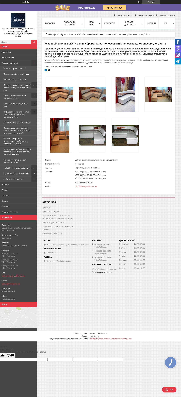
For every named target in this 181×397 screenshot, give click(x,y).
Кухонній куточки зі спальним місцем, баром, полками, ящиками (57, 217)
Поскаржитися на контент (100, 339)
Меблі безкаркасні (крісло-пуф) (17, 168)
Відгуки (5, 201)
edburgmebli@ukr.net (11, 284)
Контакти (109, 23)
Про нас (5, 195)
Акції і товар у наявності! (15, 68)
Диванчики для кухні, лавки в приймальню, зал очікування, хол (17, 87)
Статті (4, 190)
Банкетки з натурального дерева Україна (15, 161)
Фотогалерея (8, 57)
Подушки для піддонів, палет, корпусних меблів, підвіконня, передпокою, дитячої (17, 130)
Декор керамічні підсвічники (16, 74)
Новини (5, 184)
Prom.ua (104, 334)
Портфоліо (6, 52)
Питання (5, 206)
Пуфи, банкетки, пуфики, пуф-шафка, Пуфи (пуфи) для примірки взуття (17, 114)
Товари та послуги (10, 63)
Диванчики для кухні (52, 233)
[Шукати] (34, 42)
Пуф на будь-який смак (53, 222)
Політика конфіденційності (121, 339)
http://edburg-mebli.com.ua (13, 276)
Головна (50, 23)
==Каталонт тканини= (13, 179)
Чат (169, 389)
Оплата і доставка (10, 212)
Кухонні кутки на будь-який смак (16, 105)
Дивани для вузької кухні (15, 79)
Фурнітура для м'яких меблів (16, 173)
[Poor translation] (10, 355)
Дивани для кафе (51, 211)
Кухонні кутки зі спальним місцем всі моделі (15, 96)
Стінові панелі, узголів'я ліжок (17, 122)
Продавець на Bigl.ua (90, 336)
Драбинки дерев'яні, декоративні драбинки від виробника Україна (15, 141)
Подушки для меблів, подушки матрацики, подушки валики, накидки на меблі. (17, 152)
